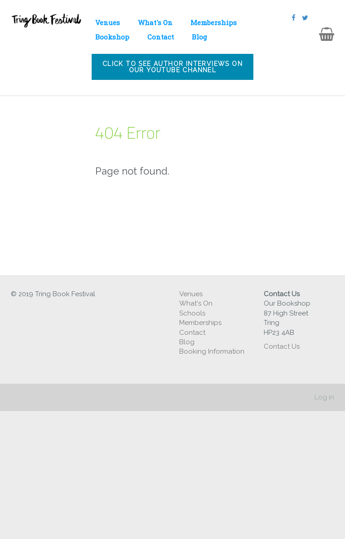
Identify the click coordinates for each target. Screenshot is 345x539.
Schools (192, 313)
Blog (199, 36)
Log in (324, 397)
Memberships (213, 22)
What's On (155, 22)
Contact (160, 36)
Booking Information (211, 351)
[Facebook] (294, 18)
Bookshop (112, 36)
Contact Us (282, 346)
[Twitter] (305, 18)
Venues (107, 22)
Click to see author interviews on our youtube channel (172, 67)
